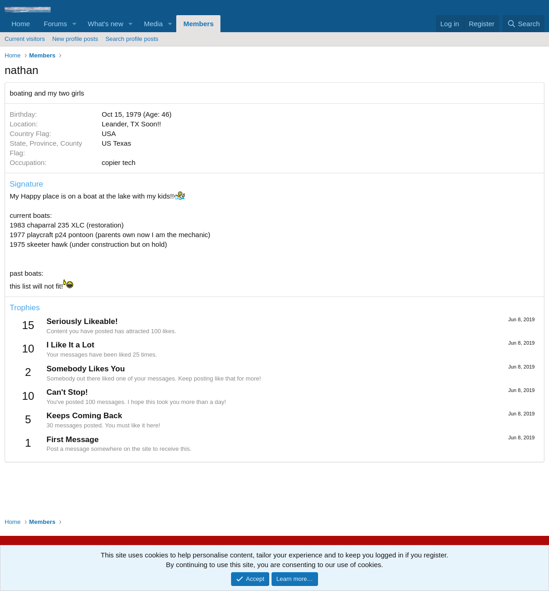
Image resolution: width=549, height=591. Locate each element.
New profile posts (75, 38)
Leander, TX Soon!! (131, 124)
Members (198, 24)
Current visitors (25, 38)
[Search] (523, 23)
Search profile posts (131, 38)
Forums (55, 24)
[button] (74, 23)
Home (21, 24)
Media (153, 24)
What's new (105, 24)
